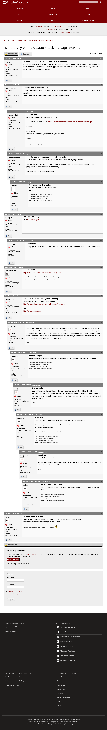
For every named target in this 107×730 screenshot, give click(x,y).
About (19, 20)
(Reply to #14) (45, 481)
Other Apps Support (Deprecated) (42, 40)
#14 (101, 451)
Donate (53, 20)
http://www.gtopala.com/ (32, 311)
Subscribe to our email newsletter (69, 637)
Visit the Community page (66, 627)
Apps (87, 9)
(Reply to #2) (29, 111)
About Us (59, 677)
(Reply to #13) (42, 452)
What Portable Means (63, 697)
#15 (101, 481)
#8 (101, 267)
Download (19, 9)
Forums (19, 14)
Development (53, 14)
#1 (101, 58)
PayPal (51, 724)
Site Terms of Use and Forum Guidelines (66, 720)
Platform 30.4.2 (60, 26)
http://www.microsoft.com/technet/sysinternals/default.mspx (70, 122)
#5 (101, 181)
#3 (101, 111)
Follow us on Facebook (66, 651)
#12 (101, 384)
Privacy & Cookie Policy (42, 720)
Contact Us (60, 701)
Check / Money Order (62, 724)
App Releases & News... (13, 627)
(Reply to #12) (38, 414)
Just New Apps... (10, 631)
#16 (101, 513)
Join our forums (63, 632)
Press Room (61, 685)
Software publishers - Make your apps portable (20, 681)
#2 (101, 85)
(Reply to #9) (30, 322)
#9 (101, 296)
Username (11, 577)
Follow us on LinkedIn (65, 656)
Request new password (16, 594)
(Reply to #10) (32, 352)
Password (11, 584)
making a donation (31, 554)
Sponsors (60, 693)
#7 (101, 240)
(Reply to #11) (36, 385)
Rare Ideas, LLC (42, 722)
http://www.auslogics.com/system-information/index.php (44, 304)
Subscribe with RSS (64, 641)
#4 (101, 153)
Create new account (15, 591)
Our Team (60, 681)
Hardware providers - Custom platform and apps (20, 677)
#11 (101, 352)
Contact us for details (12, 685)
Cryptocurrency (75, 724)
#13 (101, 414)
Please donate (65, 32)
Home (6, 40)
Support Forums (22, 40)
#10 (101, 322)
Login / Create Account (87, 20)
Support (87, 14)
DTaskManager (33, 220)
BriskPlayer (38, 26)
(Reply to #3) (29, 154)
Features (53, 9)
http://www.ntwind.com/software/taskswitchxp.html (42, 273)
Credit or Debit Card (42, 724)
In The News (61, 689)
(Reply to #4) (32, 182)
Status (59, 705)
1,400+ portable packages (45, 29)
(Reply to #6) (29, 240)
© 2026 (29, 720)
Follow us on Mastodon (66, 660)
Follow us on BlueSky (65, 646)
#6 (101, 214)
